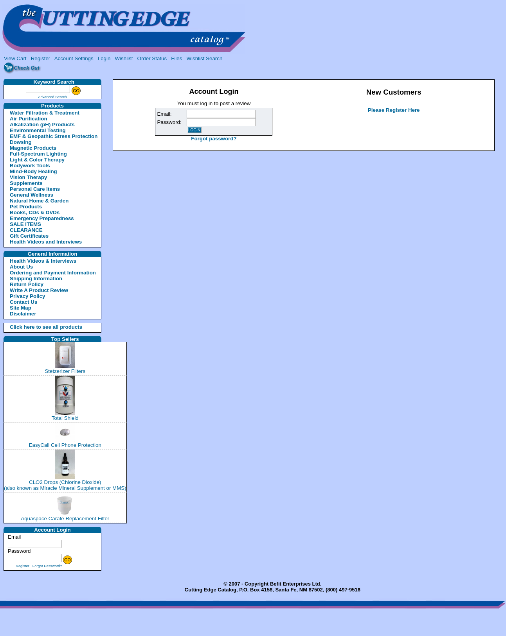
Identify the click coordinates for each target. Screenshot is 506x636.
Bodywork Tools (30, 165)
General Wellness (31, 195)
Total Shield (65, 418)
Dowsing (21, 142)
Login (104, 58)
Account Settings (74, 58)
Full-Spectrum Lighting (38, 154)
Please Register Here (394, 110)
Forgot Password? (47, 566)
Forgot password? (213, 139)
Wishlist (124, 58)
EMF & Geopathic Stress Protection (53, 136)
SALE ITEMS (25, 224)
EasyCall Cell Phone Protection (65, 445)
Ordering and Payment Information (53, 273)
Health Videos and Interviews (46, 242)
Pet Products (26, 207)
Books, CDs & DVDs (34, 212)
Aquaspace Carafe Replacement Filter (65, 518)
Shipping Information (36, 278)
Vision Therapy (28, 177)
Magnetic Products (33, 148)
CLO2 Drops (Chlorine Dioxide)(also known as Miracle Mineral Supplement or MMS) (65, 485)
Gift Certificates (29, 236)
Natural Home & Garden (39, 201)
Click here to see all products (37, 327)
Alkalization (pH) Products (42, 124)
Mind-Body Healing (33, 171)
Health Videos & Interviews (43, 261)
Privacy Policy (27, 296)
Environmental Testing (38, 130)
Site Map (20, 308)
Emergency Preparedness (42, 218)
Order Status (152, 58)
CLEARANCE (26, 230)
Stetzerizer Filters (65, 371)
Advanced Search (52, 97)
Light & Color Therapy (37, 160)
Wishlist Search (204, 58)
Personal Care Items (35, 189)
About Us (21, 267)
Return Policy (26, 284)
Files (176, 58)
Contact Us (23, 302)
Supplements (26, 183)
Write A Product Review (39, 290)
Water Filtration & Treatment (44, 113)
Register (40, 58)
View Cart (15, 58)
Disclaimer (23, 314)
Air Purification (28, 119)
